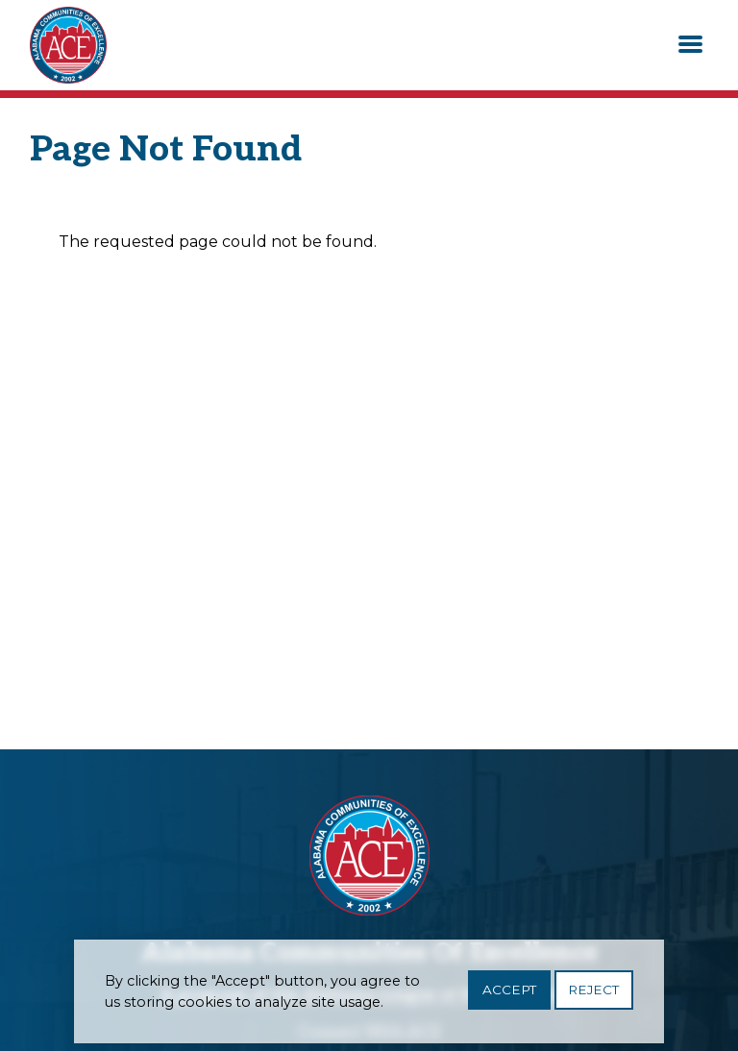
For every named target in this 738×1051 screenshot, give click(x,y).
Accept (509, 995)
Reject (593, 995)
